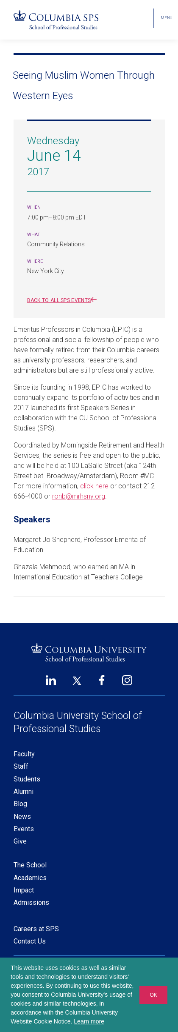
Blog (20, 804)
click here (94, 486)
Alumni (23, 791)
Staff (21, 766)
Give (20, 841)
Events (24, 829)
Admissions (31, 902)
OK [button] (153, 995)
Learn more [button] (89, 1021)
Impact (24, 890)
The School (30, 865)
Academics (30, 878)
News (22, 816)
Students (27, 779)
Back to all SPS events (63, 300)
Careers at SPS (36, 929)
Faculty (24, 754)
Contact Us (30, 941)
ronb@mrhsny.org (78, 496)
